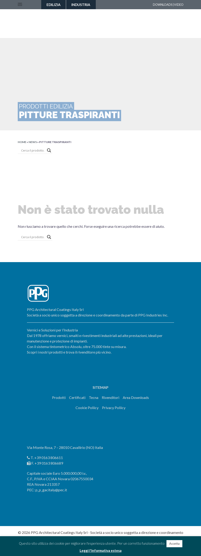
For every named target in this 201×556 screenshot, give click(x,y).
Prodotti (59, 397)
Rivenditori (110, 397)
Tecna (93, 397)
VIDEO (179, 4)
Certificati (77, 397)
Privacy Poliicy (113, 407)
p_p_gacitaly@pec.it (51, 490)
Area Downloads (136, 397)
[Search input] (33, 150)
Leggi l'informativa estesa (101, 550)
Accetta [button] (174, 543)
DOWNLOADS (162, 4)
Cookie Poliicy (87, 407)
